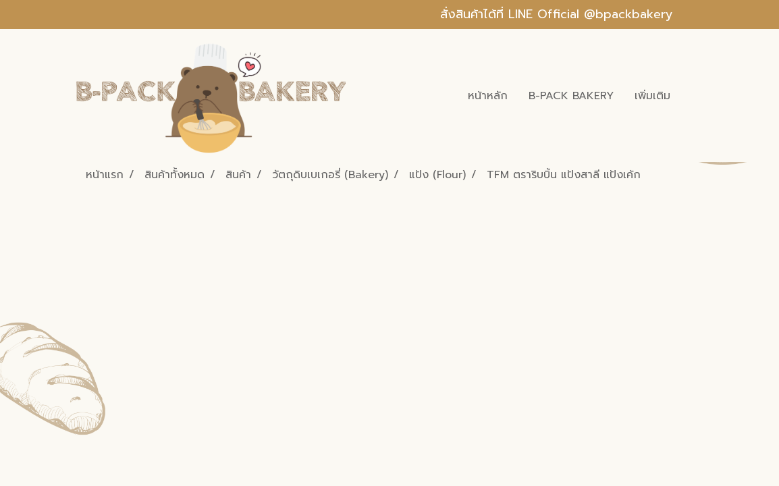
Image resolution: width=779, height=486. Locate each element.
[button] (692, 95)
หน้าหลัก (488, 96)
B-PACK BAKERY (571, 96)
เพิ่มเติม (652, 96)
